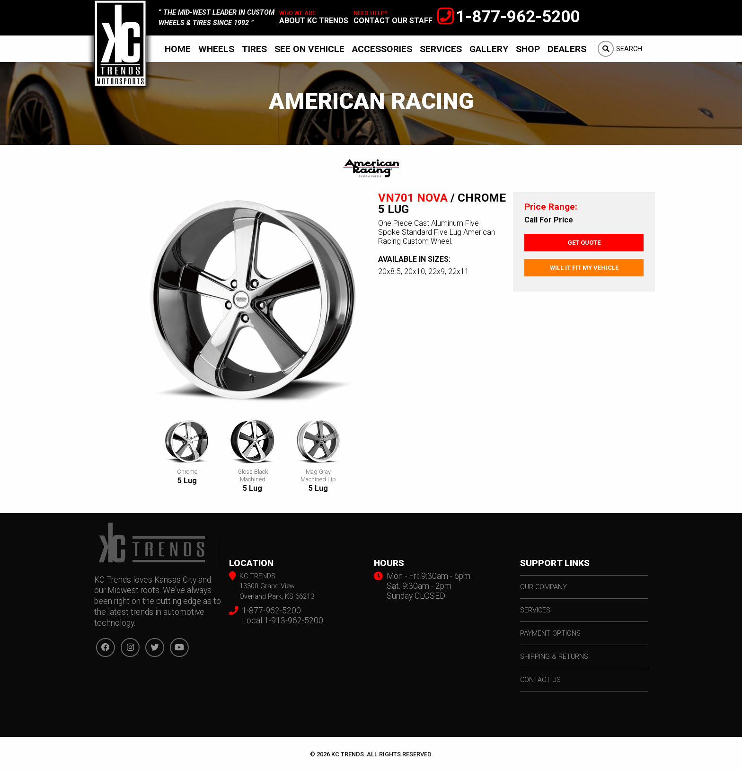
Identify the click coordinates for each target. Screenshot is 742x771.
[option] (252, 303)
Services (441, 49)
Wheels (216, 49)
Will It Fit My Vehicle (584, 267)
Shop (528, 49)
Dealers (567, 49)
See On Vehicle (309, 49)
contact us (540, 680)
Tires (254, 49)
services (535, 610)
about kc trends (313, 20)
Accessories (382, 49)
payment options (550, 633)
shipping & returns (554, 657)
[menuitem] (177, 48)
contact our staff (393, 20)
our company (543, 587)
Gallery (488, 49)
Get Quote (584, 242)
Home (178, 49)
